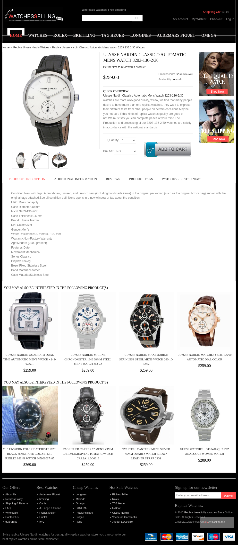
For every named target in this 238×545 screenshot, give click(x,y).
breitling (44, 499)
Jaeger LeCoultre (122, 521)
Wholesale (11, 512)
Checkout (216, 19)
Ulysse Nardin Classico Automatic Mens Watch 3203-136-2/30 (143, 95)
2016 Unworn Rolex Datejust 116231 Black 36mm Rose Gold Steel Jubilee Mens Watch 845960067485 (29, 453)
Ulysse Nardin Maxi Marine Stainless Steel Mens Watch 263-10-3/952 (146, 359)
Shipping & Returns (16, 503)
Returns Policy (14, 499)
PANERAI (81, 508)
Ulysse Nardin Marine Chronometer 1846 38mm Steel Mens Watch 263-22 (87, 359)
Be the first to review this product (124, 67)
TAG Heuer (119, 503)
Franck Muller (47, 512)
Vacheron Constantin (124, 517)
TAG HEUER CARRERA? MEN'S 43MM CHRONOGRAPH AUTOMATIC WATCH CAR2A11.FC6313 (88, 453)
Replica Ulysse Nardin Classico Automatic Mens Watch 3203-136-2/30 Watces (98, 47)
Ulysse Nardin (120, 512)
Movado (80, 499)
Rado (79, 521)
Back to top (218, 521)
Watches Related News (181, 179)
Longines (81, 494)
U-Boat (116, 508)
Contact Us (11, 517)
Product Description (27, 179)
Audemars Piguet (49, 494)
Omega (80, 503)
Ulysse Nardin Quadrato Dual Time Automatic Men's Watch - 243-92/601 (29, 359)
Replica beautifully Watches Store (204, 512)
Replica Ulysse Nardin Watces (31, 47)
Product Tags (141, 179)
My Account (180, 19)
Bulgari (80, 517)
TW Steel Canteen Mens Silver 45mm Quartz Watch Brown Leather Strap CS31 (146, 453)
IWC (41, 521)
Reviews (113, 179)
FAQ (8, 508)
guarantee (11, 521)
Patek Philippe (84, 512)
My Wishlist (199, 19)
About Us (10, 494)
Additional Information (75, 179)
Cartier (43, 503)
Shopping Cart (212, 12)
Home (5, 47)
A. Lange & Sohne (50, 508)
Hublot (43, 517)
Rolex (115, 499)
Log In (230, 19)
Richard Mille (120, 494)
